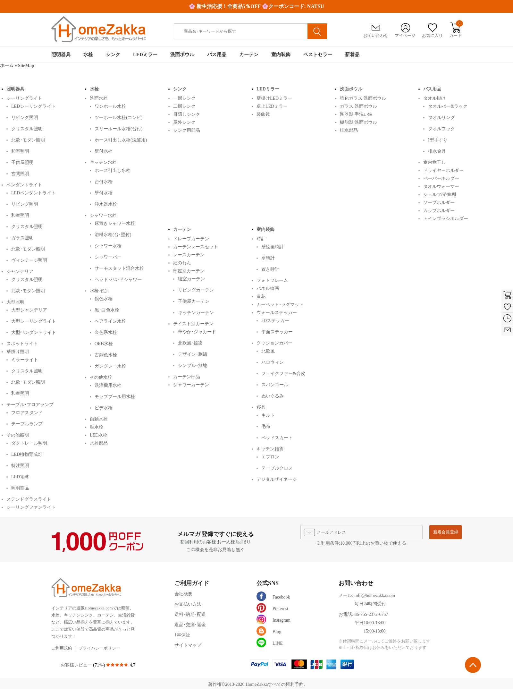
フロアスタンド (27, 412)
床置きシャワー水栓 (115, 223)
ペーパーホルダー (441, 178)
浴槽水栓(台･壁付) (113, 234)
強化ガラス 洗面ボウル (363, 98)
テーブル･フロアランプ (30, 404)
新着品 (352, 54)
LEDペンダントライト (33, 193)
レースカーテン (189, 254)
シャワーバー (108, 257)
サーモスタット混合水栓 (119, 268)
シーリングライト (24, 98)
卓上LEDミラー (272, 106)
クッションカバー (274, 343)
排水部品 (349, 130)
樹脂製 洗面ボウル (358, 122)
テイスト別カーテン (193, 323)
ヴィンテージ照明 (29, 260)
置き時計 (270, 269)
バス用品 (216, 54)
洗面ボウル (182, 54)
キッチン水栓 (103, 162)
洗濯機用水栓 (108, 385)
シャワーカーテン (191, 384)
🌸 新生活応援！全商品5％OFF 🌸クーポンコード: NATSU (256, 6)
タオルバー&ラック (447, 106)
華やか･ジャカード (197, 331)
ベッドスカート (277, 437)
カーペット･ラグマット (280, 304)
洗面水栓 (99, 98)
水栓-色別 (99, 290)
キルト (268, 415)
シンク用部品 (186, 130)
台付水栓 (104, 181)
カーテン (248, 54)
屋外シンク (184, 122)
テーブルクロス (277, 468)
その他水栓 (101, 377)
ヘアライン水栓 (110, 321)
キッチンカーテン (196, 312)
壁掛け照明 (17, 351)
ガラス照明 (22, 237)
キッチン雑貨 (269, 449)
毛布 (265, 426)
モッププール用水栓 (115, 396)
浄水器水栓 (106, 204)
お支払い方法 (187, 604)
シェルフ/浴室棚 (439, 194)
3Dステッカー (275, 320)
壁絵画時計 (272, 246)
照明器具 (61, 54)
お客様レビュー (77, 665)
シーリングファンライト (31, 507)
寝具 (260, 407)
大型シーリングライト (33, 321)
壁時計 (268, 258)
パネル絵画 (267, 288)
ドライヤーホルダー (443, 170)
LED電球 (20, 476)
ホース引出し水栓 (112, 170)
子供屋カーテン (193, 301)
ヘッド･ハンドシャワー (118, 279)
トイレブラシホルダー (445, 218)
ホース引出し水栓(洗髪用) (121, 140)
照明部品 (20, 488)
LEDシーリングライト (33, 106)
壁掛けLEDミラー (274, 98)
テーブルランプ (27, 423)
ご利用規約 (61, 648)
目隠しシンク (186, 114)
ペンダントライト (24, 185)
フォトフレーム (272, 280)
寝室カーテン (191, 278)
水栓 (88, 54)
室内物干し (434, 162)
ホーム (6, 65)
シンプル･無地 (192, 365)
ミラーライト (24, 359)
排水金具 (437, 151)
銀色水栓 (104, 298)
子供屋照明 (22, 162)
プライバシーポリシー (99, 648)
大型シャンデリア (29, 310)
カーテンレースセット (195, 246)
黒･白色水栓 (107, 310)
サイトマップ (187, 645)
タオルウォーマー (441, 186)
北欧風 (268, 351)
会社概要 (183, 593)
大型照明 (15, 302)
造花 (260, 296)
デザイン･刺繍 (192, 354)
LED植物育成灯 (26, 454)
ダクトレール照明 (29, 443)
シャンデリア (19, 271)
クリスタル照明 (27, 128)
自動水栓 (99, 419)
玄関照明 (20, 173)
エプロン (270, 457)
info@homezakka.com (374, 595)
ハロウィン (272, 362)
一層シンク (184, 98)
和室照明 (20, 151)
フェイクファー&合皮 (283, 373)
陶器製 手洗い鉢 (356, 114)
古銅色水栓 (106, 355)
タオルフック (441, 128)
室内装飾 (280, 54)
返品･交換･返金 (190, 624)
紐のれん (182, 262)
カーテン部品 (186, 376)
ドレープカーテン (191, 238)
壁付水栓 (104, 151)
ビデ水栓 (104, 407)
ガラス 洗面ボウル (358, 106)
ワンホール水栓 (110, 106)
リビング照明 (24, 117)
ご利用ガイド (191, 583)
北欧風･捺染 (190, 343)
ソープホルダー (439, 202)
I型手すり (438, 140)
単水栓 (96, 427)
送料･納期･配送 (190, 614)
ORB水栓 (104, 343)
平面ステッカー (277, 331)
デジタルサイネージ (276, 479)
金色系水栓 (106, 332)
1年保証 (182, 635)
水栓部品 (99, 443)
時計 (260, 238)
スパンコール (274, 384)
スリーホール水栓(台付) (118, 128)
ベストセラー (317, 54)
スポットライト (22, 343)
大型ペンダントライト (33, 332)
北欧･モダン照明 (28, 140)
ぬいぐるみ (272, 396)
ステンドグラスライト (28, 499)
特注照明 (20, 465)
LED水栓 (98, 435)
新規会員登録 (445, 532)
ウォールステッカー (276, 312)
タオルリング (441, 117)
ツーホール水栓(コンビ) (118, 117)
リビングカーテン (196, 290)
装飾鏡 (263, 114)
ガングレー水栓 (110, 366)
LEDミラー (145, 54)
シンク (113, 54)
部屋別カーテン (189, 270)
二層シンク (184, 106)
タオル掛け (434, 98)
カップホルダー (439, 210)
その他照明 (17, 435)
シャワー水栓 (103, 215)
